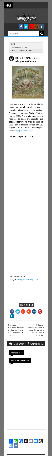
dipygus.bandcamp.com (27, 279)
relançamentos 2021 (20, 47)
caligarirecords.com (24, 130)
